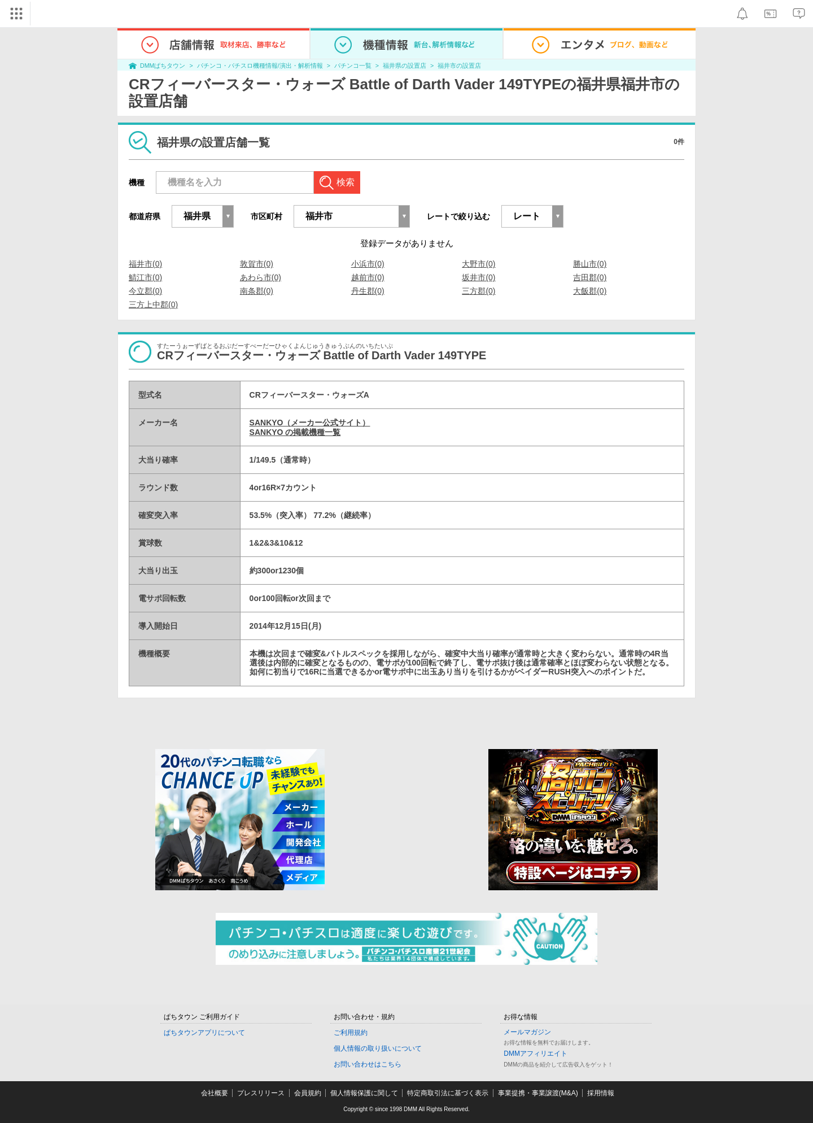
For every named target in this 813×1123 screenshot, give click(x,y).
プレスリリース (261, 1093)
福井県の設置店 (404, 65)
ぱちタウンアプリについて (204, 1033)
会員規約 (307, 1093)
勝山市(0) (589, 264)
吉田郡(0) (589, 277)
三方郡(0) (478, 291)
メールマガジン (527, 1032)
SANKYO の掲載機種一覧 (295, 432)
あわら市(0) (260, 277)
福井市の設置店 (459, 65)
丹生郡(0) (367, 291)
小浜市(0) (367, 264)
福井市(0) (145, 264)
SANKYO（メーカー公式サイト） (310, 422)
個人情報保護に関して (364, 1093)
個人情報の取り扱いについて (378, 1048)
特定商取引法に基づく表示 (447, 1093)
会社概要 (214, 1093)
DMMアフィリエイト (535, 1053)
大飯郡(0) (589, 291)
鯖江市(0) (145, 277)
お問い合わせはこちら (367, 1064)
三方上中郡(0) (153, 304)
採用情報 (600, 1093)
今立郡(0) (145, 291)
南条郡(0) (256, 291)
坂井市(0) (478, 277)
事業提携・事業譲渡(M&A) (538, 1093)
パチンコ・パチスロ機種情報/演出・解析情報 (260, 65)
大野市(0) (478, 264)
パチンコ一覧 (352, 65)
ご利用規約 (351, 1033)
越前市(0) (367, 277)
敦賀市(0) (256, 264)
